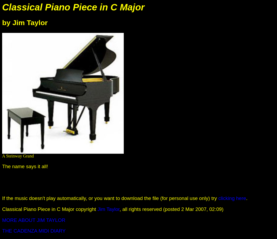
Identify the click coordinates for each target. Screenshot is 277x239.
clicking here (232, 198)
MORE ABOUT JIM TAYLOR (33, 220)
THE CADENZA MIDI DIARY (34, 231)
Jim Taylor (109, 209)
